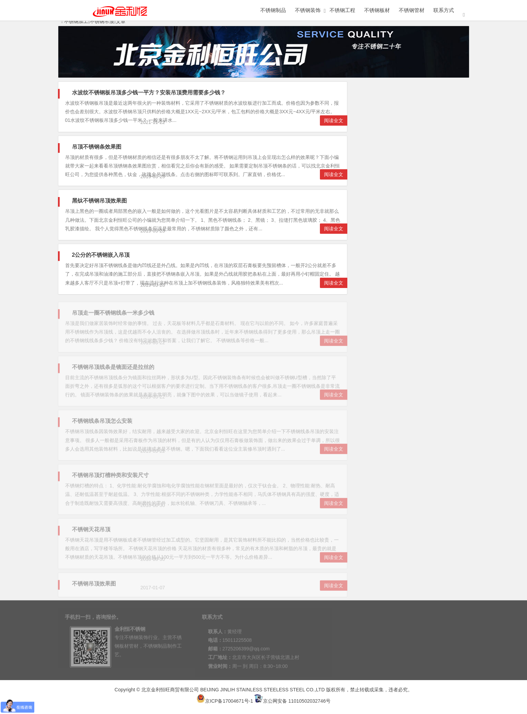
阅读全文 (333, 120)
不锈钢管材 (411, 10)
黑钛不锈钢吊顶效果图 (99, 201)
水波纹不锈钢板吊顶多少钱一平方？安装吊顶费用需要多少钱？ (149, 92)
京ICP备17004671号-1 (224, 701)
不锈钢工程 (342, 10)
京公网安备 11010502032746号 (292, 701)
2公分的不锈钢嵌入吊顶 (101, 255)
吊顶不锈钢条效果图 (96, 147)
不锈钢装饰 (308, 10)
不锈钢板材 (377, 10)
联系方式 (443, 10)
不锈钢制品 (273, 10)
